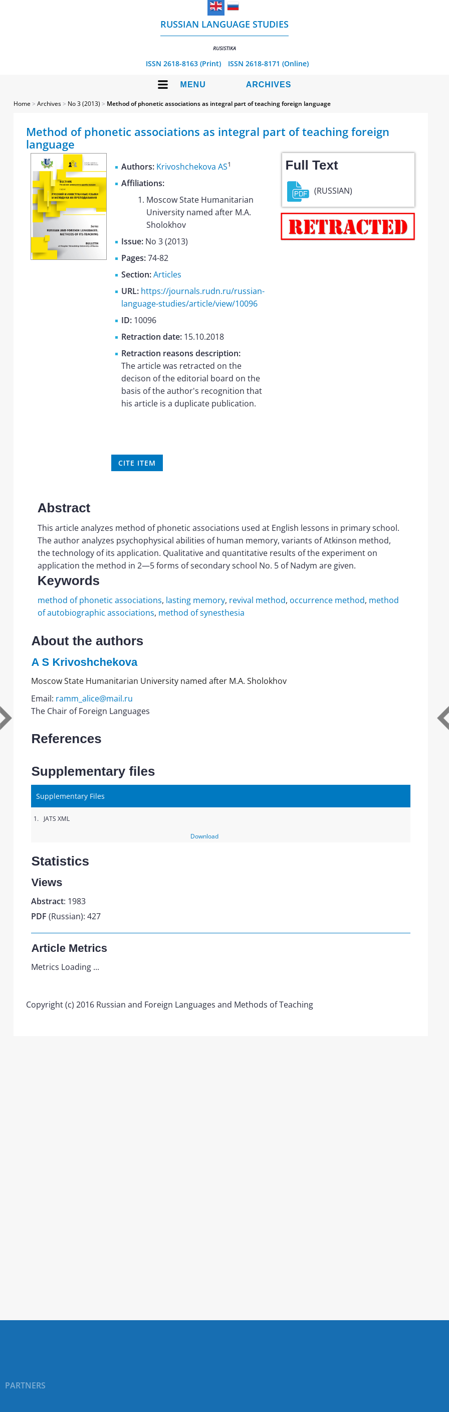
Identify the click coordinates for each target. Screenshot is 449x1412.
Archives (269, 84)
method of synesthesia (201, 612)
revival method (257, 600)
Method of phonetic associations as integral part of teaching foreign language (219, 103)
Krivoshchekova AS (192, 166)
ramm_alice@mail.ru (94, 698)
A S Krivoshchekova (84, 662)
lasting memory (195, 600)
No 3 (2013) (84, 103)
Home (22, 103)
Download (204, 836)
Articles (167, 274)
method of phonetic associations (100, 600)
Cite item (136, 463)
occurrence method (327, 600)
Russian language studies (224, 35)
